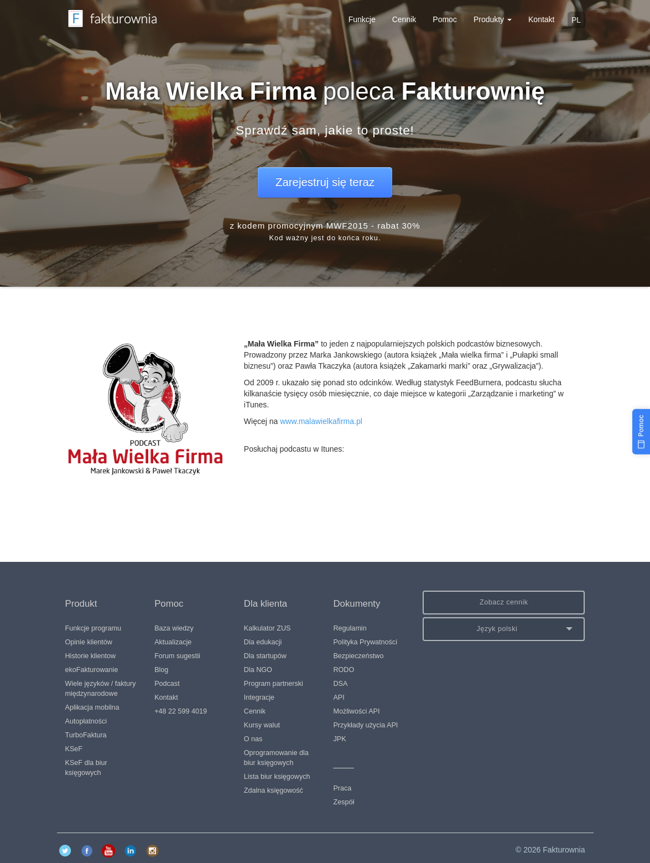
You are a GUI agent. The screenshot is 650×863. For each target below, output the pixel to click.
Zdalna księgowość (273, 790)
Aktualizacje (172, 642)
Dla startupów (265, 656)
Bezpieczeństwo (358, 656)
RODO (343, 670)
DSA (340, 684)
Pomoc (445, 19)
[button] (504, 629)
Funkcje (362, 19)
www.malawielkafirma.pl (321, 421)
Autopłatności (86, 721)
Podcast (167, 684)
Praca (342, 788)
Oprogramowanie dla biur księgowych (276, 758)
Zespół (343, 802)
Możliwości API (356, 711)
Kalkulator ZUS (267, 628)
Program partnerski (273, 684)
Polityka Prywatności (365, 642)
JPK (339, 739)
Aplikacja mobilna (92, 707)
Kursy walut (262, 725)
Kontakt (541, 19)
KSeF (74, 749)
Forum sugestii (177, 656)
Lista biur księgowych (277, 777)
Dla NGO (258, 670)
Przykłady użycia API (365, 725)
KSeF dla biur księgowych (86, 768)
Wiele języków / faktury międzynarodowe (100, 688)
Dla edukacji (263, 642)
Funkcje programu (93, 628)
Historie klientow (90, 656)
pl (576, 19)
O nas (253, 739)
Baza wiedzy (174, 628)
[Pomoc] (641, 431)
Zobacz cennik (504, 602)
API (338, 697)
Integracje (259, 697)
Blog (161, 670)
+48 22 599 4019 (180, 711)
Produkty (493, 19)
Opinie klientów (88, 642)
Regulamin (349, 628)
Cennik (404, 19)
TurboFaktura (86, 735)
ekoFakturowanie (91, 670)
